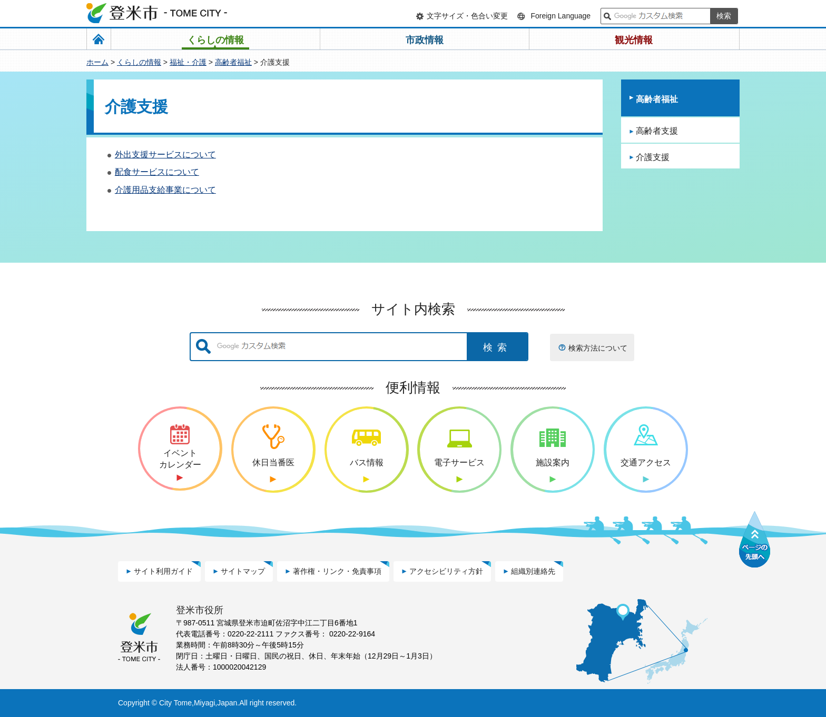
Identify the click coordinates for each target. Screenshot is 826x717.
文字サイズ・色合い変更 (467, 16)
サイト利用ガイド (163, 571)
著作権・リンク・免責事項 (337, 571)
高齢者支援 (657, 130)
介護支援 (653, 157)
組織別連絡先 (533, 571)
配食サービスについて (157, 171)
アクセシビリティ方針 (446, 571)
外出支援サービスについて (165, 154)
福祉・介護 (188, 62)
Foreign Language (560, 16)
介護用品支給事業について (165, 189)
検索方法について (597, 348)
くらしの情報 (139, 62)
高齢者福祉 (233, 62)
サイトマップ (243, 571)
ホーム (97, 62)
